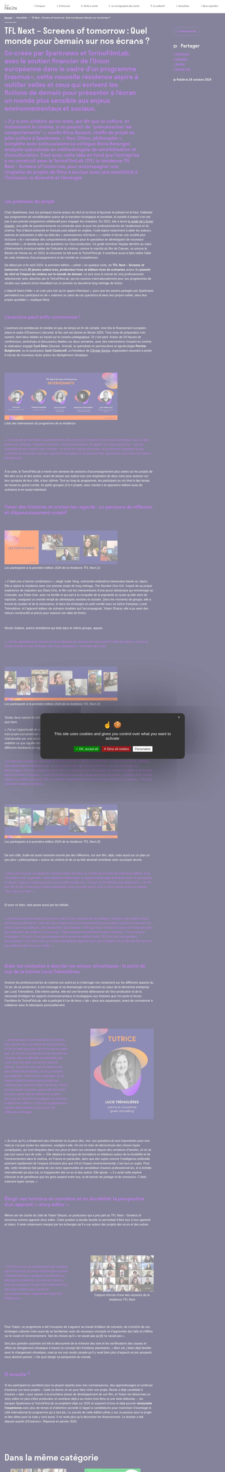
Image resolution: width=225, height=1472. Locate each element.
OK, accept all (87, 749)
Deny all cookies (116, 749)
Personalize (143, 749)
